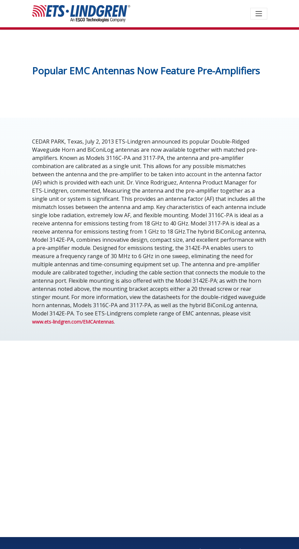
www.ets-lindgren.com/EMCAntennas (73, 321)
